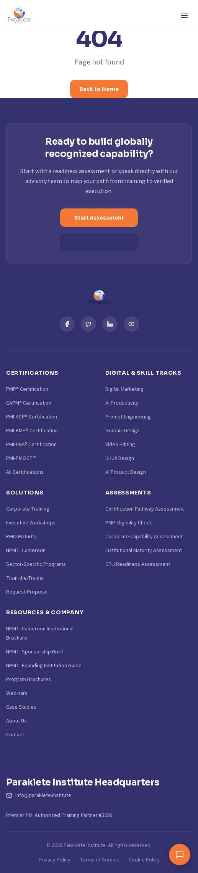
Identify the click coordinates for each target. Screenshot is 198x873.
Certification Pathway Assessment (144, 509)
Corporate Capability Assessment (144, 537)
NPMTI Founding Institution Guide (44, 666)
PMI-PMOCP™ (21, 458)
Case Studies (21, 707)
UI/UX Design (119, 458)
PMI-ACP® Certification (31, 417)
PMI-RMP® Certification (32, 431)
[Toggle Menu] (184, 15)
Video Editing (120, 444)
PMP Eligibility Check (128, 523)
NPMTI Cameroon (26, 550)
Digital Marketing (124, 389)
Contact (15, 735)
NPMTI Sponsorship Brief (34, 652)
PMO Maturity (21, 537)
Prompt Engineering (128, 417)
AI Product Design (125, 472)
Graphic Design (122, 431)
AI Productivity (122, 403)
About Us (16, 721)
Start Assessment (99, 217)
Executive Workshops (31, 523)
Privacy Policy (54, 860)
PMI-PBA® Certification (31, 444)
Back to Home (99, 89)
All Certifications (25, 472)
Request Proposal (26, 592)
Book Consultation (99, 242)
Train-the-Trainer (25, 578)
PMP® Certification (27, 389)
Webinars (17, 693)
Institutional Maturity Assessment (143, 550)
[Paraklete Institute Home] (19, 15)
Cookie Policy (144, 860)
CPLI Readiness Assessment (137, 564)
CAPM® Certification (28, 403)
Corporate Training (27, 509)
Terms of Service (99, 860)
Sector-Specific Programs (36, 564)
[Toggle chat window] (179, 854)
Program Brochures (28, 679)
